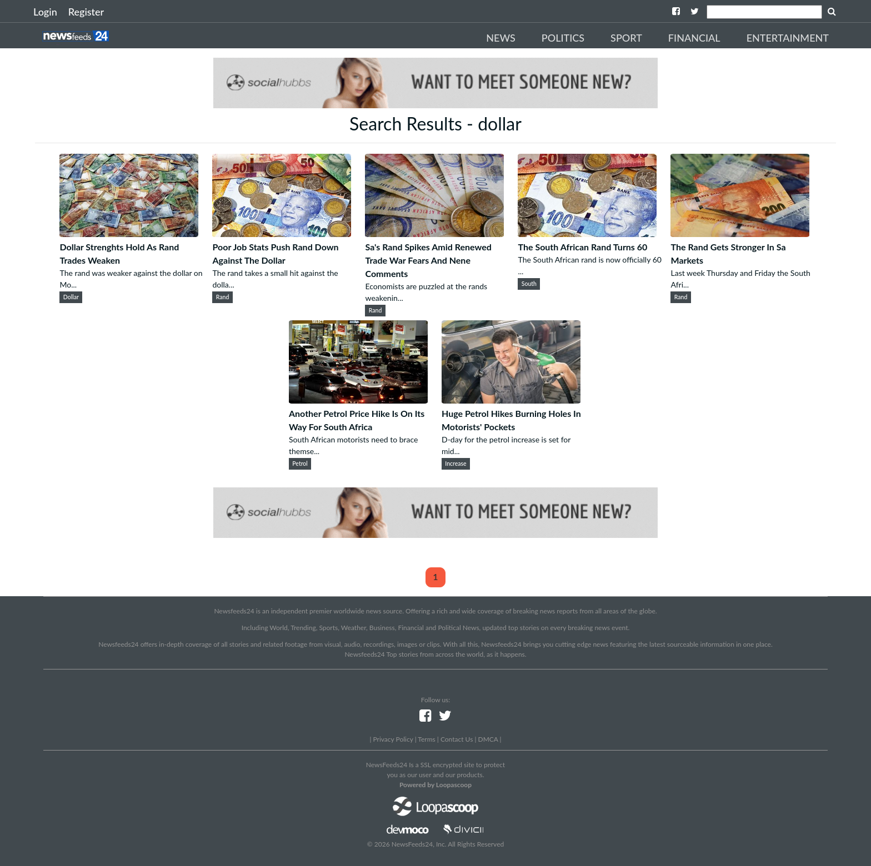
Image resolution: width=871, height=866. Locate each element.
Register (86, 12)
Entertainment (788, 38)
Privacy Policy (393, 739)
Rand (222, 297)
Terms (426, 739)
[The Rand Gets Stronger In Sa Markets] (739, 233)
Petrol (300, 463)
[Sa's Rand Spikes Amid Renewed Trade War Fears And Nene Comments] (434, 233)
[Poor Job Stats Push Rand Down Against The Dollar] (281, 233)
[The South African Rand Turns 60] (587, 233)
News (500, 38)
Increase (455, 463)
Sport (626, 38)
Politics (563, 38)
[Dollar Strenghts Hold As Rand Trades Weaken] (128, 233)
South (529, 283)
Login (45, 12)
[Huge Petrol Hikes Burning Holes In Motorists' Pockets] (511, 400)
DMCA (488, 739)
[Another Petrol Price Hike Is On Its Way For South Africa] (358, 400)
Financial (694, 38)
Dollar (71, 297)
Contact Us (456, 739)
